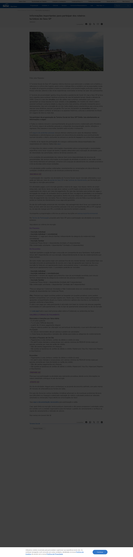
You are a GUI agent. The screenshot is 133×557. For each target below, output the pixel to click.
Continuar (100, 552)
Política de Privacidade (55, 554)
